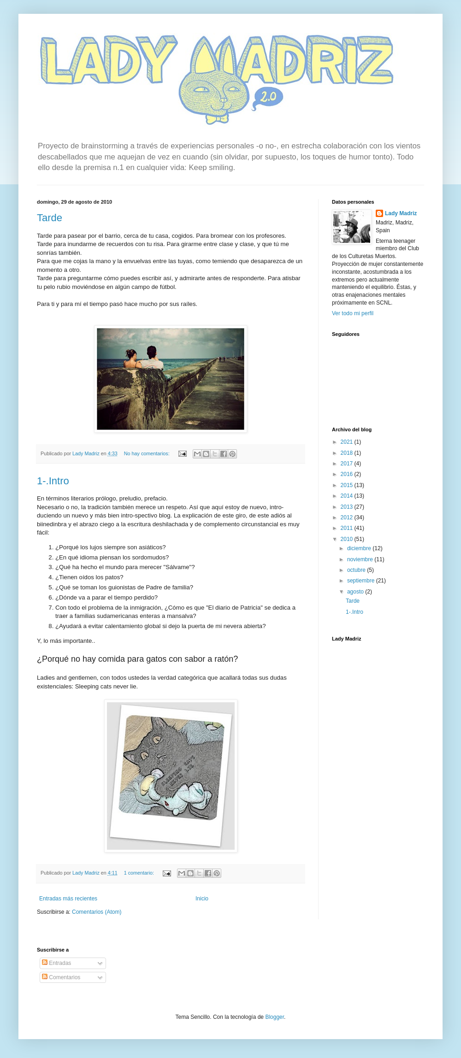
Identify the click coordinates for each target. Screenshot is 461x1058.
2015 (348, 485)
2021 (348, 442)
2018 (348, 453)
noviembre (360, 559)
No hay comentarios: (147, 453)
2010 (348, 539)
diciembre (359, 548)
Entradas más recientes (68, 898)
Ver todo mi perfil (352, 313)
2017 (348, 463)
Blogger (274, 1017)
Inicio (201, 898)
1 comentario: (139, 873)
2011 (348, 528)
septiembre (361, 580)
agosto (356, 591)
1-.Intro (53, 481)
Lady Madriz (401, 213)
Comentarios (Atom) (96, 912)
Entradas (56, 963)
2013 (348, 507)
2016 (348, 474)
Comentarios (61, 977)
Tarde (49, 217)
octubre (357, 570)
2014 (348, 496)
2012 (348, 517)
